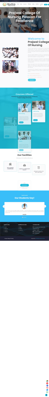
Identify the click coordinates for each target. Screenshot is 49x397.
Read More (35, 140)
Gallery (33, 4)
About (21, 4)
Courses (24, 4)
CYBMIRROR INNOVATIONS (40, 238)
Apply (46, 4)
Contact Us (41, 5)
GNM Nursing (36, 131)
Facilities (37, 4)
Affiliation (29, 4)
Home (18, 4)
